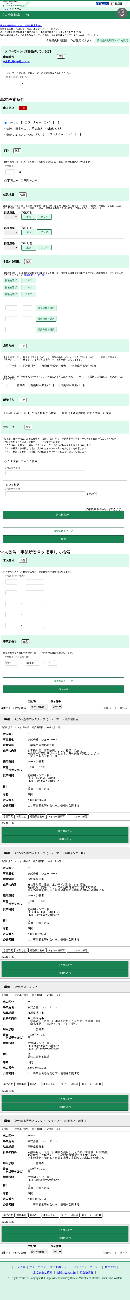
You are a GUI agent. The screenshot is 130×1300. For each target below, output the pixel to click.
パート (49, 122)
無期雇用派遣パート (71, 385)
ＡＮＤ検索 (29, 461)
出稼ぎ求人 (54, 129)
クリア (44, 216)
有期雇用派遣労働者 (52, 366)
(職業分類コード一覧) (34, 275)
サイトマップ (37, 1267)
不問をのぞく (30, 180)
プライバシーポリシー (87, 1267)
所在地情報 (86, 1272)
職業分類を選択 (46, 308)
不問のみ (11, 180)
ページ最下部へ (122, 13)
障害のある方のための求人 (22, 135)
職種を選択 (11, 280)
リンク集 (19, 1267)
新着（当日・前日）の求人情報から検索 (30, 413)
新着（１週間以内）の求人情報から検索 (85, 413)
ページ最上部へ (122, 1289)
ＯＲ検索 (11, 461)
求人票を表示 (65, 831)
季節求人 (36, 129)
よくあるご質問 (42, 1272)
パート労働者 (15, 385)
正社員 (11, 366)
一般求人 (11, 123)
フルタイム (33, 122)
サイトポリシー (59, 1267)
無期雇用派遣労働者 (82, 366)
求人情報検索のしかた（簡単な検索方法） (21, 26)
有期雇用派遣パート (41, 385)
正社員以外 (28, 366)
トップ (5, 9)
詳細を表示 (65, 839)
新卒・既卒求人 (15, 129)
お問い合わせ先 (66, 1272)
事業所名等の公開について (16, 62)
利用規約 (110, 1267)
